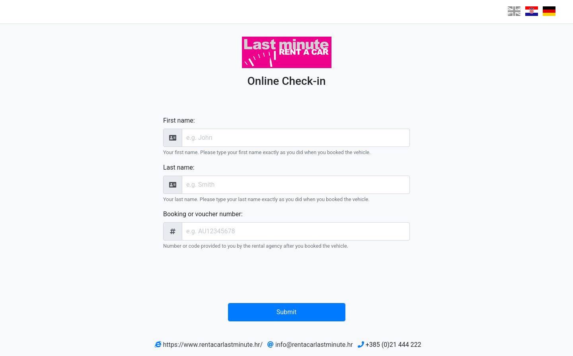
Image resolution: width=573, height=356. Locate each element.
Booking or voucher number (202, 214)
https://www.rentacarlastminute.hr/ (213, 344)
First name (178, 120)
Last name (178, 167)
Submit (286, 312)
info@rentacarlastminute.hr (314, 344)
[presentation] (288, 277)
